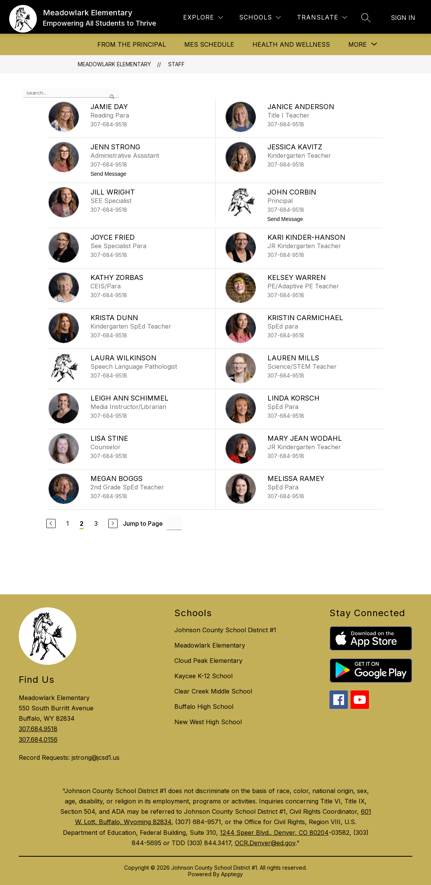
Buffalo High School (203, 706)
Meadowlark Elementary (114, 64)
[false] (71, 93)
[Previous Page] (51, 523)
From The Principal (131, 44)
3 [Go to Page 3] (96, 523)
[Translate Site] (322, 17)
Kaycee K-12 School (203, 676)
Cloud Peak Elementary (208, 660)
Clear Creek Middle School (213, 691)
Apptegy (232, 874)
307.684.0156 (38, 739)
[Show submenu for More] (357, 44)
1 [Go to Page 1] (67, 523)
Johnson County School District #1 (225, 630)
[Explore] (203, 17)
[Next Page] (113, 523)
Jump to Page (143, 523)
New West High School (208, 722)
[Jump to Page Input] (174, 523)
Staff (176, 64)
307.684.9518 (38, 729)
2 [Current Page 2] (82, 523)
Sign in (403, 17)
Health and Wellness (291, 44)
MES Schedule (209, 44)
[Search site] (365, 17)
